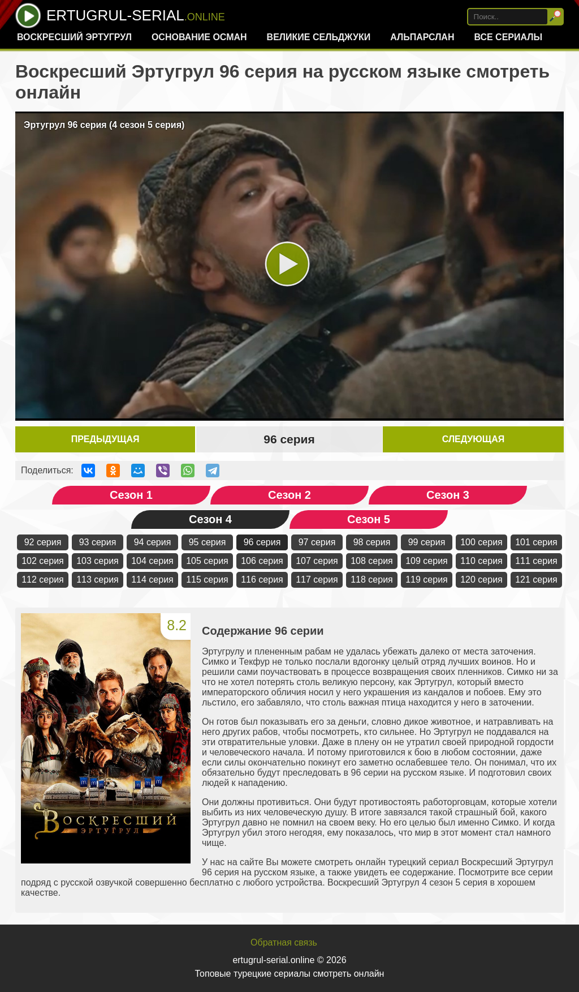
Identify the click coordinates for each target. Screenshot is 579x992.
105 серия (207, 561)
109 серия (426, 561)
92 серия (43, 542)
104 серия (152, 561)
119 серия (426, 579)
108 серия (372, 561)
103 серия (97, 561)
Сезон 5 (368, 519)
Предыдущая (105, 439)
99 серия (427, 542)
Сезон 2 (289, 495)
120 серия (481, 579)
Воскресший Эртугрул (74, 37)
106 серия (262, 561)
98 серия (372, 542)
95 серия (207, 542)
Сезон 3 (447, 495)
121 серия (536, 579)
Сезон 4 (210, 519)
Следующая (473, 439)
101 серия (536, 542)
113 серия (97, 579)
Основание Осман (199, 37)
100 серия (481, 542)
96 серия (262, 542)
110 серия (481, 561)
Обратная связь (283, 942)
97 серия (317, 542)
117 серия (317, 579)
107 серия (317, 561)
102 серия (42, 561)
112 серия (42, 579)
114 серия (152, 579)
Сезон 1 (131, 495)
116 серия (262, 579)
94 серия (152, 542)
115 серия (207, 579)
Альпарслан (422, 37)
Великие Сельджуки (319, 37)
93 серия (97, 542)
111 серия (536, 561)
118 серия (372, 579)
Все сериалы (508, 37)
